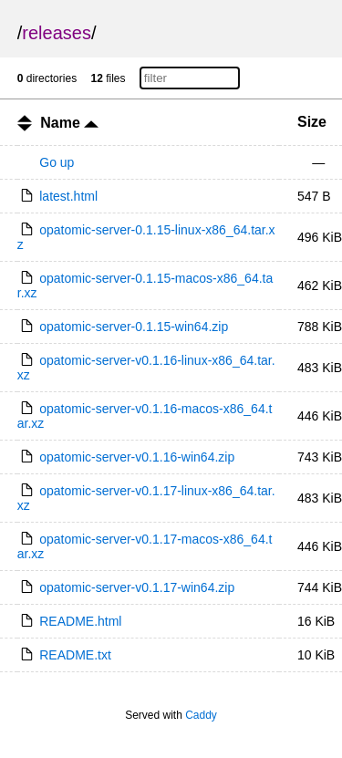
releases (56, 33)
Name (69, 122)
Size (311, 122)
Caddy (201, 715)
